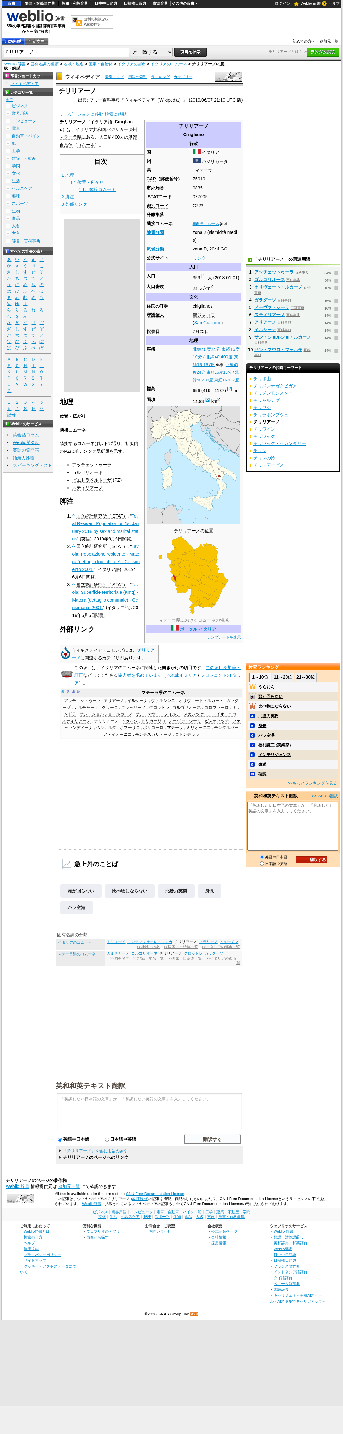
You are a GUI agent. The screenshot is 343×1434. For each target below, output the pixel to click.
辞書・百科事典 (26, 241)
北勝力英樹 (176, 890)
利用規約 (31, 1249)
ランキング (160, 77)
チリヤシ (262, 407)
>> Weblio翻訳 (324, 796)
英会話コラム (26, 434)
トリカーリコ (153, 721)
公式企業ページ (224, 1231)
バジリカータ (215, 161)
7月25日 (201, 331)
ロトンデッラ (187, 734)
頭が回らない (81, 890)
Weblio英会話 (26, 442)
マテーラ (203, 170)
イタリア (210, 152)
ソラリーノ (208, 942)
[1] (203, 275)
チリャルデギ (266, 400)
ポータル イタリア (198, 629)
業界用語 (20, 113)
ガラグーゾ (214, 953)
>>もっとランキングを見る (312, 783)
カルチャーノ (86, 707)
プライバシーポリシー (42, 1255)
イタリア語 (101, 121)
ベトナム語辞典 (287, 1284)
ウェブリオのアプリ (103, 1231)
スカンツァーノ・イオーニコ (210, 714)
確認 (262, 774)
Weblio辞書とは (37, 1231)
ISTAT (153, 196)
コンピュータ (24, 121)
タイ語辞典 (283, 1278)
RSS (194, 1314)
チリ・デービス (268, 464)
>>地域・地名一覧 (148, 958)
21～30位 (305, 676)
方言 (16, 233)
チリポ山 (262, 378)
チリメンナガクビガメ (275, 385)
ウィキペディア (82, 76)
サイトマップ (35, 1260)
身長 (209, 890)
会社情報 (218, 1237)
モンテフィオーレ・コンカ (149, 942)
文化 (16, 173)
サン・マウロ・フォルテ (158, 714)
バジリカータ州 (121, 129)
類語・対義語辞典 (40, 3)
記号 (11, 415)
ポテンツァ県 (87, 451)
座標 (219, 364)
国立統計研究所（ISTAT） (102, 515)
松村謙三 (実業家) (274, 745)
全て (9, 100)
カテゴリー (183, 77)
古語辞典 (160, 3)
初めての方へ (304, 41)
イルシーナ (137, 701)
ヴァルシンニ (163, 701)
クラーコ (110, 707)
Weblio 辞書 (311, 3)
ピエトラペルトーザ (92, 479)
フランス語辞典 (287, 1266)
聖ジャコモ (204, 314)
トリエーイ (116, 942)
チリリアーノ (106, 721)
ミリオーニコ (198, 727)
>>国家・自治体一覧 (181, 947)
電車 (16, 128)
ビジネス (20, 106)
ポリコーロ (153, 727)
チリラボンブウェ (270, 414)
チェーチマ (229, 942)
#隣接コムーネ (206, 223)
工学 (16, 151)
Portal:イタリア (181, 675)
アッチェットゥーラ (92, 464)
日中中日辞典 (106, 3)
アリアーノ (114, 701)
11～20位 (283, 676)
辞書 (11, 3)
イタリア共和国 (91, 129)
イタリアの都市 (131, 64)
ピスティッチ (217, 721)
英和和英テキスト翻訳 (91, 1085)
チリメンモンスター (273, 393)
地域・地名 (73, 64)
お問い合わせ (160, 1231)
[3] (207, 399)
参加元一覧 (329, 41)
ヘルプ (334, 3)
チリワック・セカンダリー (279, 443)
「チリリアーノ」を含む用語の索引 (95, 1151)
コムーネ (164, 223)
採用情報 (218, 1243)
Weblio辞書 (91, 1204)
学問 (16, 166)
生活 (16, 181)
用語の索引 (137, 77)
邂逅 (262, 764)
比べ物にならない (129, 890)
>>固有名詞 (119, 958)
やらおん (266, 686)
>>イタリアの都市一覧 (221, 947)
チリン (259, 450)
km (215, 401)
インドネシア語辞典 (290, 1272)
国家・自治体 (100, 64)
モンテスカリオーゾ (153, 734)
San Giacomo (207, 322)
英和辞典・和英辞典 (290, 1243)
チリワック (264, 436)
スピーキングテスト (32, 465)
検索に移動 (116, 114)
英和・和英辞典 (75, 3)
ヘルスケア (22, 188)
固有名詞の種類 (44, 64)
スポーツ (20, 203)
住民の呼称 (157, 306)
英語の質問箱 (26, 449)
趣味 (16, 196)
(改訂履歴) (139, 1199)
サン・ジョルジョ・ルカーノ (106, 714)
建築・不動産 (24, 158)
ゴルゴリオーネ (87, 472)
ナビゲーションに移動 (81, 114)
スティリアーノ (87, 487)
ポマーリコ (130, 727)
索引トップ (114, 77)
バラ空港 (76, 907)
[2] (229, 388)
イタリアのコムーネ (169, 64)
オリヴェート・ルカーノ (201, 701)
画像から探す (97, 1237)
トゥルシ (130, 721)
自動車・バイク (26, 136)
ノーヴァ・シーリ (185, 721)
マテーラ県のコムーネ (77, 954)
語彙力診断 (24, 457)
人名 (16, 226)
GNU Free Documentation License (155, 1194)
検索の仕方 (33, 1237)
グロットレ (159, 707)
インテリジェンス (274, 754)
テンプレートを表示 (224, 637)
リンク (199, 257)
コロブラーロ (216, 707)
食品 (16, 218)
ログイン (283, 3)
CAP (151, 178)
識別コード (157, 205)
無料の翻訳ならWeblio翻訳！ (96, 22)
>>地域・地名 (148, 947)
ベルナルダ (106, 727)
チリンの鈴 (264, 457)
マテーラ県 (71, 136)
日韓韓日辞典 (135, 3)
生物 (16, 211)
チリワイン (264, 429)
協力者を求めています (140, 675)
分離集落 (155, 214)
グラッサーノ (133, 707)
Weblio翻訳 (283, 1249)
